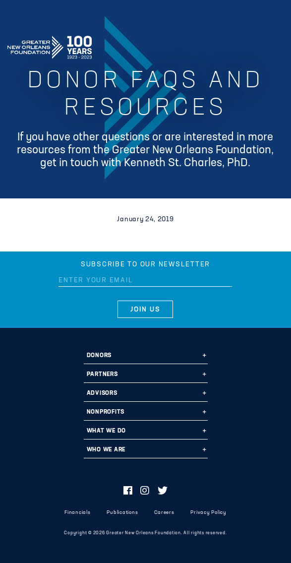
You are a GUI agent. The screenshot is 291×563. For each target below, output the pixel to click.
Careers (164, 512)
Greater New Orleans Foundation (49, 44)
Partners (102, 374)
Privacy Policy (208, 512)
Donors (99, 356)
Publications (122, 512)
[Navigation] (275, 46)
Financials (77, 512)
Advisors (102, 393)
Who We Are (106, 450)
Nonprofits (106, 412)
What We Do (106, 431)
